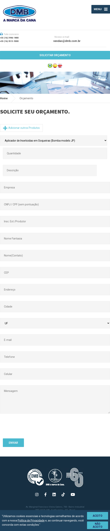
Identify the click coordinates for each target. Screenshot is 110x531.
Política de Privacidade (31, 520)
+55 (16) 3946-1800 (9, 38)
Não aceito (97, 525)
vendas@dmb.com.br (67, 40)
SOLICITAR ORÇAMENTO (55, 55)
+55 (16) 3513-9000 (9, 41)
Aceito (97, 515)
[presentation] (32, 428)
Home (4, 98)
